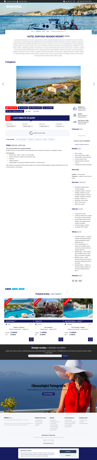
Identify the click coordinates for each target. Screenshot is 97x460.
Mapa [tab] (45, 139)
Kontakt (89, 8)
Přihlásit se (65, 355)
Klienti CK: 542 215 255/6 (86, 1)
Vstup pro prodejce (11, 1)
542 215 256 (48, 440)
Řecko (43, 31)
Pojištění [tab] (30, 139)
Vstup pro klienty (23, 1)
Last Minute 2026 (65, 8)
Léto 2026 (75, 8)
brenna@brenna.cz (48, 443)
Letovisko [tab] (51, 139)
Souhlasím (68, 451)
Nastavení (68, 455)
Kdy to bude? (25, 124)
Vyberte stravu (42, 124)
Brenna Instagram (48, 393)
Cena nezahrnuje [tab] (21, 139)
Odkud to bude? (9, 124)
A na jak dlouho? (59, 124)
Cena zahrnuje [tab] (10, 139)
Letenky (82, 8)
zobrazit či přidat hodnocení (82, 144)
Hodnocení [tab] (38, 139)
